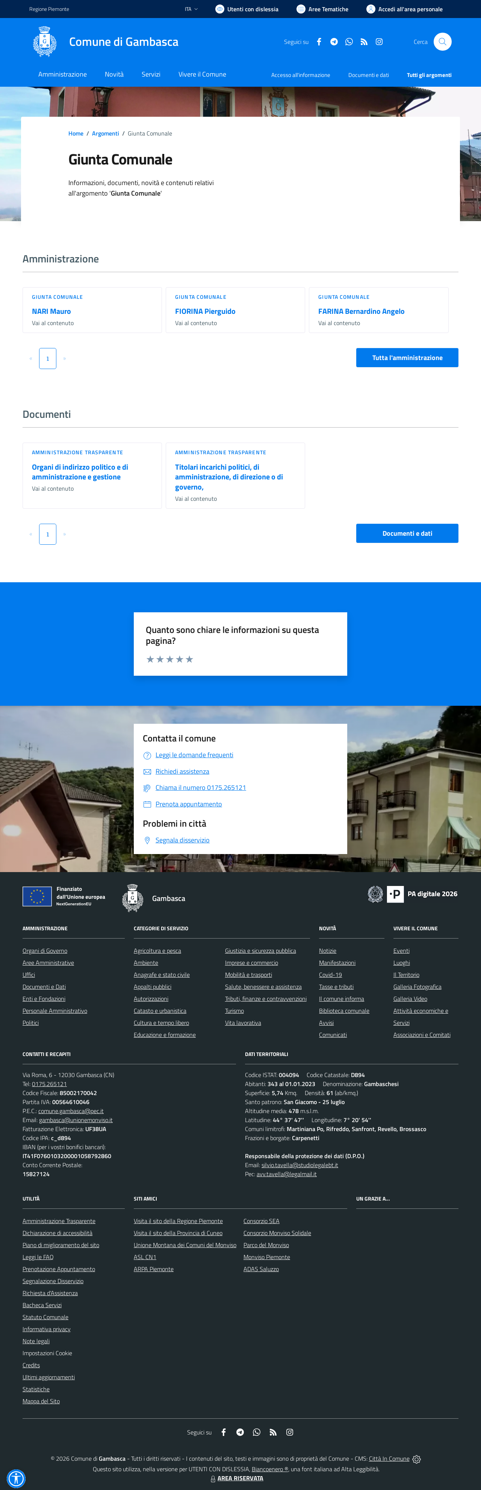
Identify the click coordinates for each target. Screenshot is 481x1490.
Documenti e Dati (44, 986)
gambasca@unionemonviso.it (76, 1119)
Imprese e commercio (251, 962)
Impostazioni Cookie (47, 1352)
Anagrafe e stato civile (162, 974)
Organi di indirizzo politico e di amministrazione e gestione (80, 472)
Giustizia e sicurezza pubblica (260, 950)
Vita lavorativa (243, 1022)
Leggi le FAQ (38, 1256)
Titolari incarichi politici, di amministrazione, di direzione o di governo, (229, 477)
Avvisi (326, 1022)
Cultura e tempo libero (161, 1022)
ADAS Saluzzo (261, 1268)
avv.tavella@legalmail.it (287, 1173)
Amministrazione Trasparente (59, 1220)
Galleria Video (410, 998)
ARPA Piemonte (154, 1268)
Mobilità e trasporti (248, 974)
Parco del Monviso (266, 1244)
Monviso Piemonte (267, 1256)
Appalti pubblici (152, 986)
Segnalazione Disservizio (53, 1280)
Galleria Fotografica (417, 986)
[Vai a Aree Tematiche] (322, 9)
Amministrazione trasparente (77, 452)
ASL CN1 (145, 1256)
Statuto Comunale (45, 1316)
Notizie (327, 950)
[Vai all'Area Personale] (404, 9)
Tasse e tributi (336, 986)
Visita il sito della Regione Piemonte (178, 1220)
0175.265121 (49, 1083)
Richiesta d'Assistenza (50, 1292)
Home (75, 133)
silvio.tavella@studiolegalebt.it (300, 1164)
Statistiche (36, 1389)
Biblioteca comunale (344, 1010)
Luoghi (401, 962)
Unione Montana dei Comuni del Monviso (185, 1244)
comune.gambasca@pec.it (71, 1110)
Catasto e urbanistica (160, 1010)
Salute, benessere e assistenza (263, 986)
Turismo (234, 1010)
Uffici (29, 974)
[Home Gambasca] (103, 41)
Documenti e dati (408, 533)
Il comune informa (341, 998)
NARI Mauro (51, 311)
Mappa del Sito (41, 1401)
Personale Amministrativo (55, 1010)
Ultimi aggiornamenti (49, 1377)
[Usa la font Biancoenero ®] (246, 9)
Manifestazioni (337, 962)
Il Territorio (406, 974)
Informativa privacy (47, 1328)
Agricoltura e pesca (157, 950)
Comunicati (333, 1034)
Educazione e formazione (165, 1034)
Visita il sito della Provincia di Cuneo (178, 1232)
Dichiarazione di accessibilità (57, 1232)
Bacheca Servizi (42, 1304)
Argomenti (105, 133)
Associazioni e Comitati (422, 1034)
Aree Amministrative (48, 962)
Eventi (401, 950)
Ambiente (146, 962)
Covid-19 (330, 974)
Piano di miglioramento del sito (61, 1244)
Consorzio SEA (262, 1220)
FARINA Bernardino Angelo (361, 311)
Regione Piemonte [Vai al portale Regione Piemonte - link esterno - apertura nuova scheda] (49, 9)
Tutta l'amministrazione (407, 358)
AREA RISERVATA (236, 1477)
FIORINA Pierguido (205, 311)
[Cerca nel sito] (443, 42)
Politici (31, 1022)
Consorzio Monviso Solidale (277, 1232)
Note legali (36, 1340)
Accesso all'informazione (300, 75)
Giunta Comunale (57, 297)
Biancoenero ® (270, 1468)
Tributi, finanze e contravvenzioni (266, 998)
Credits (31, 1364)
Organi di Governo (45, 950)
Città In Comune (389, 1458)
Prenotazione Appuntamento (59, 1268)
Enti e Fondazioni (44, 998)
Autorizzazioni (151, 998)
